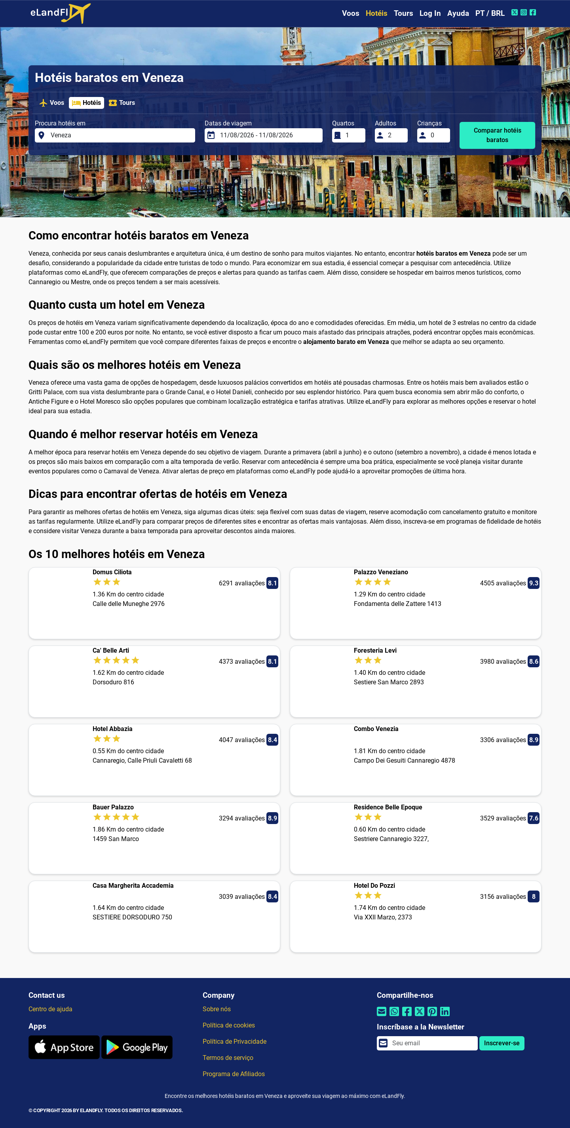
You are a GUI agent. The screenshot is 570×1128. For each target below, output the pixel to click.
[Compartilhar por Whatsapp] (394, 1016)
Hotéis (377, 13)
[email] (433, 1043)
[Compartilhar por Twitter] (419, 1016)
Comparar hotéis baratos (497, 135)
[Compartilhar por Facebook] (407, 1016)
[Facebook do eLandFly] (533, 12)
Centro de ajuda (50, 1009)
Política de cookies (229, 1025)
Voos (350, 13)
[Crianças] (438, 135)
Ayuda (458, 13)
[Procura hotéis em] (121, 135)
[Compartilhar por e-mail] (381, 1016)
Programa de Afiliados (234, 1074)
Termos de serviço (228, 1058)
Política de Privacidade (234, 1041)
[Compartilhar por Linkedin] (445, 1016)
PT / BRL (490, 13)
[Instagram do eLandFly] (524, 12)
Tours (403, 13)
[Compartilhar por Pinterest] (432, 1016)
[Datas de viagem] (269, 135)
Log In (430, 13)
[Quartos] (353, 135)
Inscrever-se (502, 1043)
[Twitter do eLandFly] (515, 12)
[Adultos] (395, 135)
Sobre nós (217, 1009)
